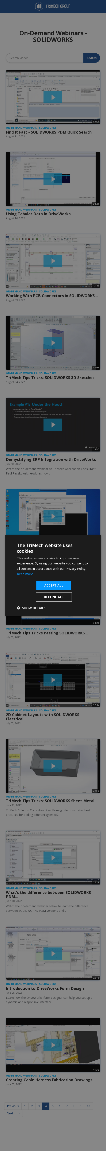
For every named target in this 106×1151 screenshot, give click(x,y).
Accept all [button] (53, 585)
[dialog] (53, 575)
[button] (31, 608)
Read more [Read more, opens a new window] (25, 574)
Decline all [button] (53, 597)
